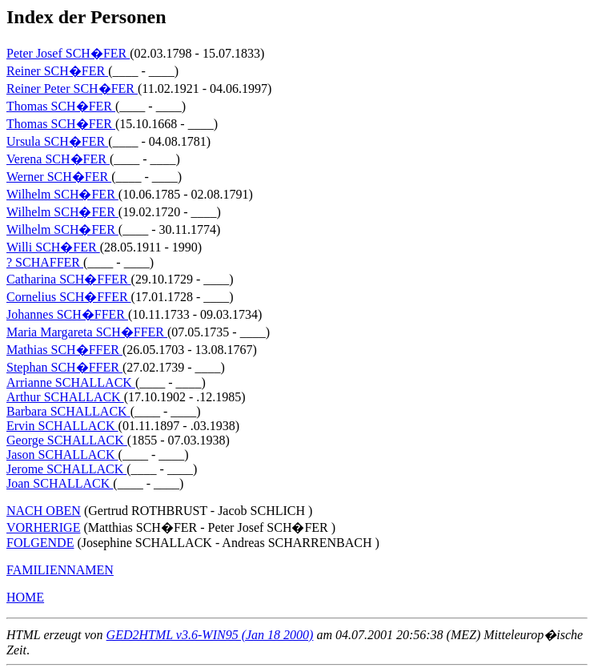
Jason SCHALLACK (62, 454)
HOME (25, 597)
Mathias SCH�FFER (64, 349)
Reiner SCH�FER (57, 71)
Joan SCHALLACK (59, 483)
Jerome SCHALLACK (66, 469)
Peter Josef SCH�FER (68, 53)
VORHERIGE (43, 527)
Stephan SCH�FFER (64, 367)
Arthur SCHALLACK (65, 397)
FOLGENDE (40, 542)
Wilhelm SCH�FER (62, 194)
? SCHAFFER (44, 262)
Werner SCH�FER (58, 176)
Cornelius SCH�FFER (68, 297)
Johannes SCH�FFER (67, 314)
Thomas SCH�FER (60, 106)
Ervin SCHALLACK (62, 426)
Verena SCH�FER (58, 159)
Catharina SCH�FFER (68, 279)
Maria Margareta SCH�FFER (86, 332)
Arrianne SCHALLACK (70, 382)
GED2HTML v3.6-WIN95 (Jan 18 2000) (210, 635)
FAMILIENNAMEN (60, 570)
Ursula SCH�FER (57, 141)
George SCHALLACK (66, 440)
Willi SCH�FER (53, 247)
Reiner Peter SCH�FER (72, 88)
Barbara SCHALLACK (68, 411)
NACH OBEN (43, 510)
